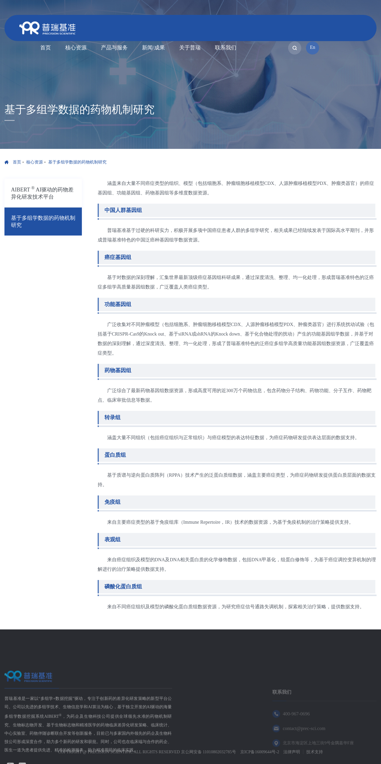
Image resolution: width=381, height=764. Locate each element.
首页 (45, 48)
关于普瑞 (190, 48)
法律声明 (291, 751)
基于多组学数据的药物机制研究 (77, 162)
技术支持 (314, 751)
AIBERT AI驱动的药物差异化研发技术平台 (42, 192)
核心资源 (76, 48)
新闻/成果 (153, 48)
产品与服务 (114, 48)
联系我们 (225, 48)
